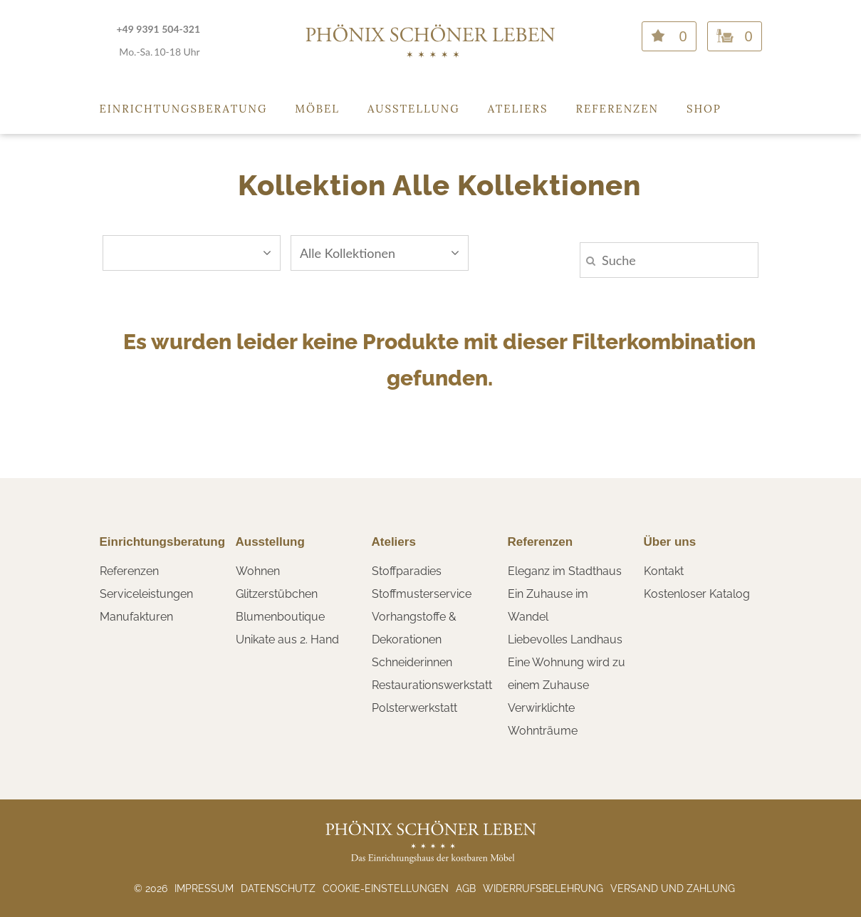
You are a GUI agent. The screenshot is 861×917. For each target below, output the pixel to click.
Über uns (670, 542)
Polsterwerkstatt (414, 708)
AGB (466, 888)
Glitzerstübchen (277, 594)
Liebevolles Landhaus (565, 639)
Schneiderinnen (412, 662)
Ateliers (518, 108)
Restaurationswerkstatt (432, 685)
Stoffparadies (407, 571)
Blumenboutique (280, 616)
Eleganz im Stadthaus (565, 571)
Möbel (317, 108)
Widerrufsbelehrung (543, 888)
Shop (704, 108)
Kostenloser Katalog (697, 594)
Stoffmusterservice (421, 594)
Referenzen (617, 108)
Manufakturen (136, 616)
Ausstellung (413, 108)
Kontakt (664, 571)
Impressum (204, 888)
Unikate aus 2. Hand (287, 639)
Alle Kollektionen (379, 253)
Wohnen (258, 571)
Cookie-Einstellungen (386, 888)
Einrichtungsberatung (184, 108)
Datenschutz (278, 888)
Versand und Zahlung (672, 888)
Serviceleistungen (146, 594)
